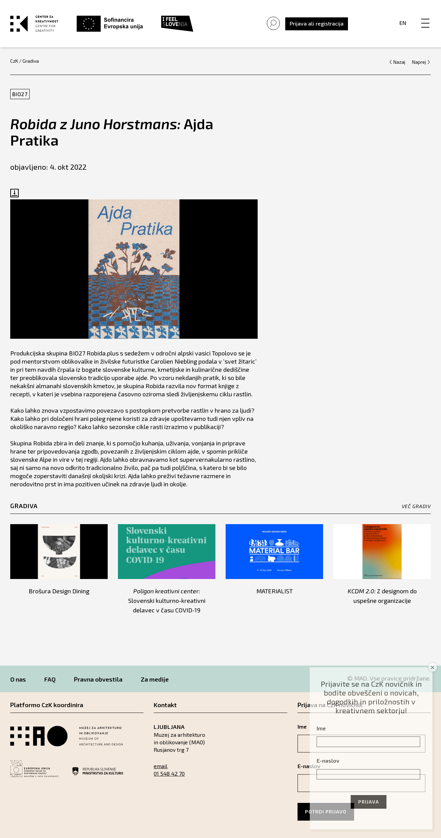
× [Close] (432, 667)
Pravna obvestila (98, 679)
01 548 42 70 (169, 773)
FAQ (50, 679)
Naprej (419, 62)
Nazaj (399, 62)
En (402, 22)
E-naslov (328, 760)
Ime (321, 728)
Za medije (155, 679)
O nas (18, 679)
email (160, 766)
